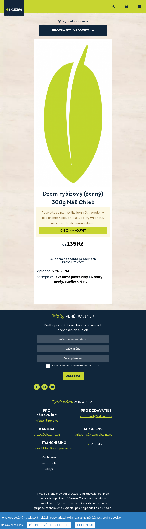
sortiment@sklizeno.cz (96, 416)
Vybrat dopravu (75, 21)
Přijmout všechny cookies (49, 525)
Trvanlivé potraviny (71, 277)
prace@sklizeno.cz (47, 434)
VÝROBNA (61, 271)
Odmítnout (85, 525)
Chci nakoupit (73, 230)
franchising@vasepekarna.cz (54, 448)
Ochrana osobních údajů (49, 463)
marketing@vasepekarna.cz (92, 434)
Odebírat (73, 376)
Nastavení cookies (12, 525)
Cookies (97, 444)
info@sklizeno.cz (46, 420)
